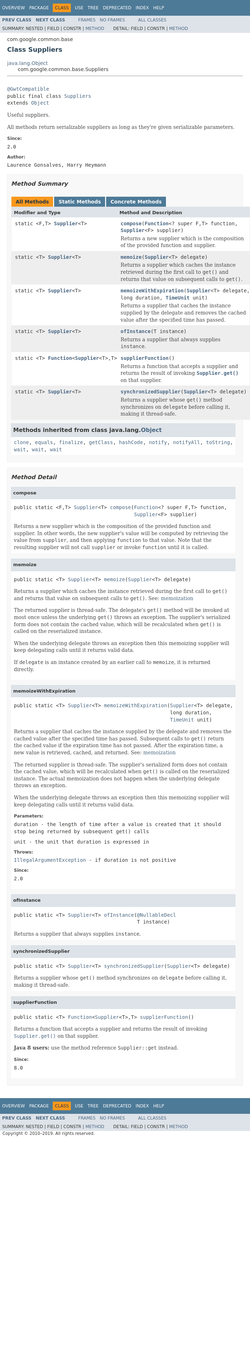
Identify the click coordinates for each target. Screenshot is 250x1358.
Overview (13, 7)
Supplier (66, 223)
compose (131, 223)
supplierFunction (145, 358)
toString (218, 442)
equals (44, 442)
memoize (131, 257)
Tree (93, 7)
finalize (71, 442)
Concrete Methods (136, 202)
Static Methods (79, 202)
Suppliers (77, 96)
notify (158, 442)
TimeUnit (177, 298)
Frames (87, 19)
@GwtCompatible (28, 89)
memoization (177, 598)
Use (79, 7)
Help (158, 7)
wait (20, 449)
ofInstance (136, 331)
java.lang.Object (27, 63)
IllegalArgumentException (50, 860)
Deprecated (117, 7)
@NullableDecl (156, 915)
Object (40, 103)
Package (39, 7)
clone (21, 442)
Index (142, 7)
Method (94, 28)
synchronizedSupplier (151, 391)
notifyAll (186, 442)
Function (156, 223)
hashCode (131, 442)
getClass (101, 442)
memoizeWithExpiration (152, 290)
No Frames (112, 19)
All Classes (152, 19)
